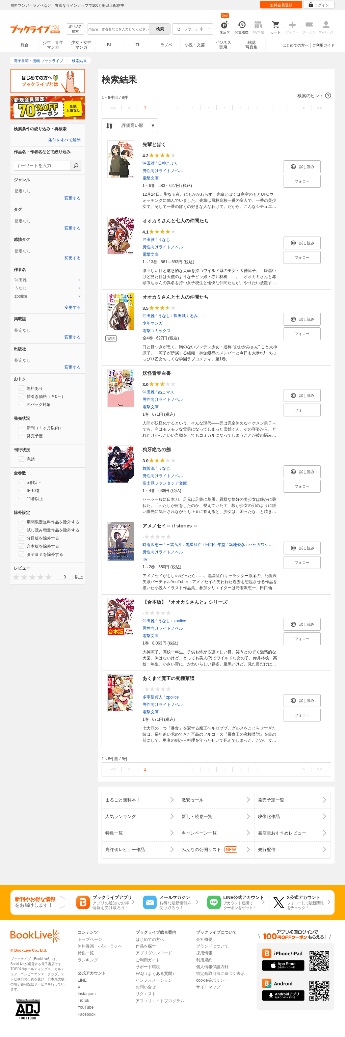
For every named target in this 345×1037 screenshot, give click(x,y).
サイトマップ (208, 987)
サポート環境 (148, 966)
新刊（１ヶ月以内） (41, 427)
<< (113, 107)
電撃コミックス (156, 330)
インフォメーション (154, 980)
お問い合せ (146, 987)
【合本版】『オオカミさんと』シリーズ (185, 602)
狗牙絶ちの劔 (156, 449)
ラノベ (166, 45)
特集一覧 (86, 953)
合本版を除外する (39, 546)
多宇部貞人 (152, 697)
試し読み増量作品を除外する (49, 530)
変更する (72, 198)
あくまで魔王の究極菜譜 (168, 678)
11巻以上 (31, 498)
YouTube (86, 1007)
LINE (82, 980)
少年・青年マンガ (53, 45)
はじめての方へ (296, 45)
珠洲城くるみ (186, 315)
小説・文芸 (195, 45)
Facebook (87, 1014)
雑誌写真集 (251, 45)
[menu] (65, 577)
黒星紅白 (194, 544)
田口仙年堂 (215, 544)
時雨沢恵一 (152, 544)
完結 (27, 459)
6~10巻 (29, 490)
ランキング (88, 960)
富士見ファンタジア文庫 (164, 483)
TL (137, 45)
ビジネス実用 (223, 45)
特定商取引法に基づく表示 (220, 973)
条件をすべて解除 (64, 140)
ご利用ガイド (323, 45)
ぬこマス (166, 392)
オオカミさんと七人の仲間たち (175, 220)
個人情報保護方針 (212, 966)
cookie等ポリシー (212, 980)
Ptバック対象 (35, 404)
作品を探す (146, 946)
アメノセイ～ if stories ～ (170, 525)
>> (319, 107)
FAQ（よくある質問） (156, 973)
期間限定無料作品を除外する (49, 521)
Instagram (87, 993)
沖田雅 (148, 163)
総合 (25, 45)
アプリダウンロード (154, 953)
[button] (216, 95)
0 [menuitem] (65, 577)
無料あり (31, 388)
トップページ (90, 939)
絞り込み (75, 29)
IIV (145, 559)
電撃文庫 (150, 178)
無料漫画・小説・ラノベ (100, 946)
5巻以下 (30, 482)
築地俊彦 (237, 544)
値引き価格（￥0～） (42, 396)
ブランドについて (212, 946)
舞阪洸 (148, 468)
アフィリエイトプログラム (160, 1001)
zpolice (180, 621)
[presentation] (14, 577)
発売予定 (31, 435)
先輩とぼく (154, 144)
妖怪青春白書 (156, 373)
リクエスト (146, 993)
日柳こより (168, 163)
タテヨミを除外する (41, 554)
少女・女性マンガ (81, 45)
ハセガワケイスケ (264, 544)
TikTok (83, 1000)
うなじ (164, 239)
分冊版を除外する (39, 538)
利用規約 (204, 960)
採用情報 (204, 953)
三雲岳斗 (174, 544)
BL (109, 44)
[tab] (48, 280)
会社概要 (204, 939)
